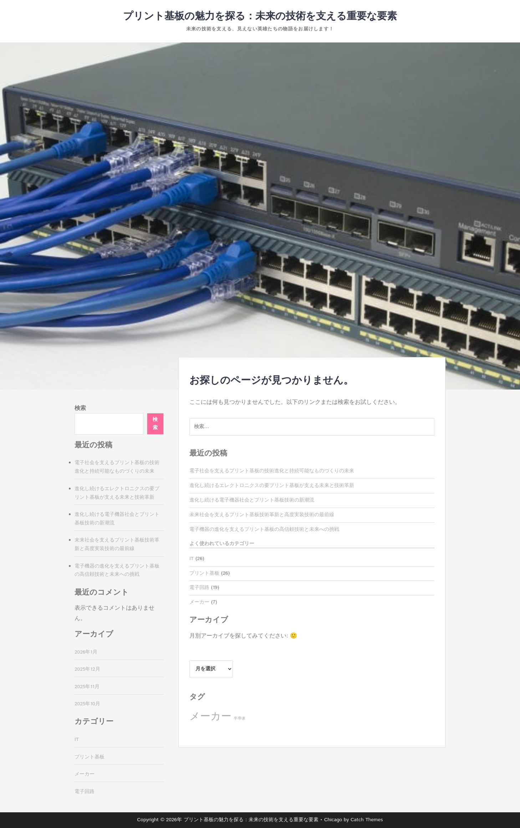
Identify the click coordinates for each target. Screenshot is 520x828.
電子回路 (199, 587)
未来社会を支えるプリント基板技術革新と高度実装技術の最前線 (261, 514)
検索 (80, 408)
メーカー (199, 602)
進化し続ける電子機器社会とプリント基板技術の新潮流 (251, 500)
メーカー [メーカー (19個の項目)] (210, 716)
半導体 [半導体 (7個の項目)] (239, 718)
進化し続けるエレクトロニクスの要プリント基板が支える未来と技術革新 (271, 485)
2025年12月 (87, 669)
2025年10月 (87, 703)
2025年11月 (87, 686)
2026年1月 (86, 652)
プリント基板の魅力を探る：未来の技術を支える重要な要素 (260, 16)
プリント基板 (204, 573)
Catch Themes (367, 819)
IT (191, 558)
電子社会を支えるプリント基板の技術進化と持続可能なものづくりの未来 (271, 470)
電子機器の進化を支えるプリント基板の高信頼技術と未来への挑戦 (264, 529)
